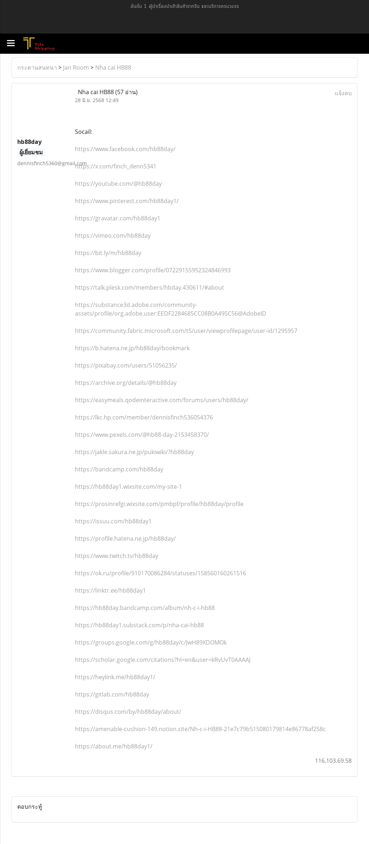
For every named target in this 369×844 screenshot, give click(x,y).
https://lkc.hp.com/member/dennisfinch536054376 (144, 417)
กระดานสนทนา (37, 67)
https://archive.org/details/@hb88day (126, 383)
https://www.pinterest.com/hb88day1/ (127, 201)
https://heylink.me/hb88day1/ (115, 677)
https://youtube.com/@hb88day (118, 184)
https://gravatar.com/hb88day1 (117, 218)
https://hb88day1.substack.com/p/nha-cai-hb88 (139, 625)
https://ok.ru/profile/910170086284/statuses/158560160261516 (160, 573)
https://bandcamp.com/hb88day (119, 469)
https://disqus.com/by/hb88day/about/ (128, 712)
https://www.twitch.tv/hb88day (116, 556)
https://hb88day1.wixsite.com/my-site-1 (128, 487)
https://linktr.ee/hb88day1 (110, 590)
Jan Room (76, 67)
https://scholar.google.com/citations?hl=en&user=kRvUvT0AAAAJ (162, 660)
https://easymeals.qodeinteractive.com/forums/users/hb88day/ (161, 400)
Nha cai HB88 (113, 67)
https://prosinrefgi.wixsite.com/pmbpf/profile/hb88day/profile (159, 504)
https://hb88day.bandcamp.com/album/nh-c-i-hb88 (145, 608)
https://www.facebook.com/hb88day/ (125, 149)
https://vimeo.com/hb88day (113, 235)
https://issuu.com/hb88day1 (113, 521)
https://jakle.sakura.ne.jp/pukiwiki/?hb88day (134, 452)
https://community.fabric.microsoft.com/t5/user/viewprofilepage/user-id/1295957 (186, 331)
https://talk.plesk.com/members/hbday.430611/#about (149, 287)
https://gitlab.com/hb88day (112, 694)
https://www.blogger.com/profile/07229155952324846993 (153, 270)
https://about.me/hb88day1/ (113, 746)
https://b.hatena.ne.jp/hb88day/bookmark (132, 348)
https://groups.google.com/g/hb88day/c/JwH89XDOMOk (151, 642)
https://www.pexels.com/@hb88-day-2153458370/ (142, 435)
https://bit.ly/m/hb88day (108, 253)
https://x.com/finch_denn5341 (115, 166)
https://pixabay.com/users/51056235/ (126, 365)
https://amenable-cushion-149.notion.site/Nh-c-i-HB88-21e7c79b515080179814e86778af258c (200, 729)
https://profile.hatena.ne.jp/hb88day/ (125, 538)
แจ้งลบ (343, 93)
